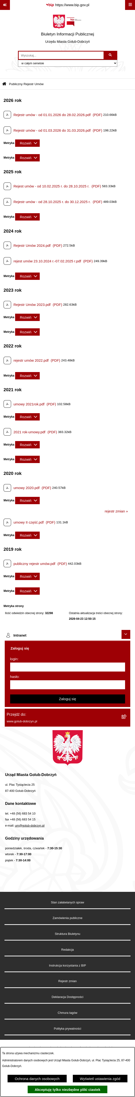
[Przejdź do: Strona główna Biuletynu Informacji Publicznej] (4, 84)
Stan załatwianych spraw (67, 902)
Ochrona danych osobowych (37, 1079)
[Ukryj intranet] (126, 634)
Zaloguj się (67, 699)
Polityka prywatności (67, 1028)
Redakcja (67, 949)
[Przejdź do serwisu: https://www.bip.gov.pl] (67, 5)
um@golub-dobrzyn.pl (29, 825)
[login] (67, 667)
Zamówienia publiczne (67, 918)
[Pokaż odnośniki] (5, 5)
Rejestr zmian (67, 981)
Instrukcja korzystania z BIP (67, 965)
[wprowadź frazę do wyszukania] (61, 55)
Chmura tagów (67, 1013)
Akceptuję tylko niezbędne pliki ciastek (67, 1090)
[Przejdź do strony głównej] (67, 30)
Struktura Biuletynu (67, 934)
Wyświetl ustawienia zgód (100, 1079)
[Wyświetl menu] (130, 5)
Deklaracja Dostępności (67, 997)
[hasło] (67, 684)
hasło (14, 677)
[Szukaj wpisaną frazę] (110, 55)
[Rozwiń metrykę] (27, 143)
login (14, 659)
